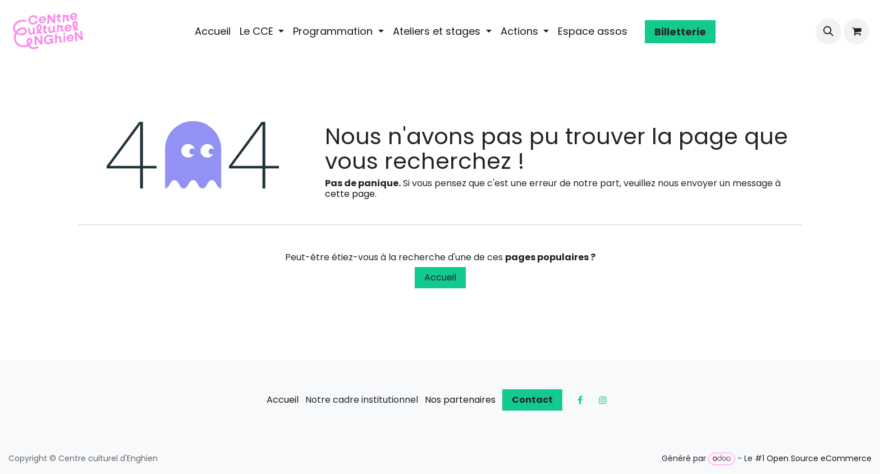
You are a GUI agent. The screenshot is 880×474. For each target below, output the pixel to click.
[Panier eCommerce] (856, 31)
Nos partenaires (460, 399)
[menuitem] (212, 31)
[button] (828, 31)
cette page (350, 193)
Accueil (440, 277)
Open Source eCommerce (819, 458)
